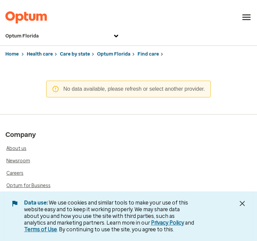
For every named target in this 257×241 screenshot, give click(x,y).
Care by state (75, 54)
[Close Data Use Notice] (242, 203)
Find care (148, 54)
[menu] (247, 17)
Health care (40, 54)
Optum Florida (62, 36)
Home (12, 54)
